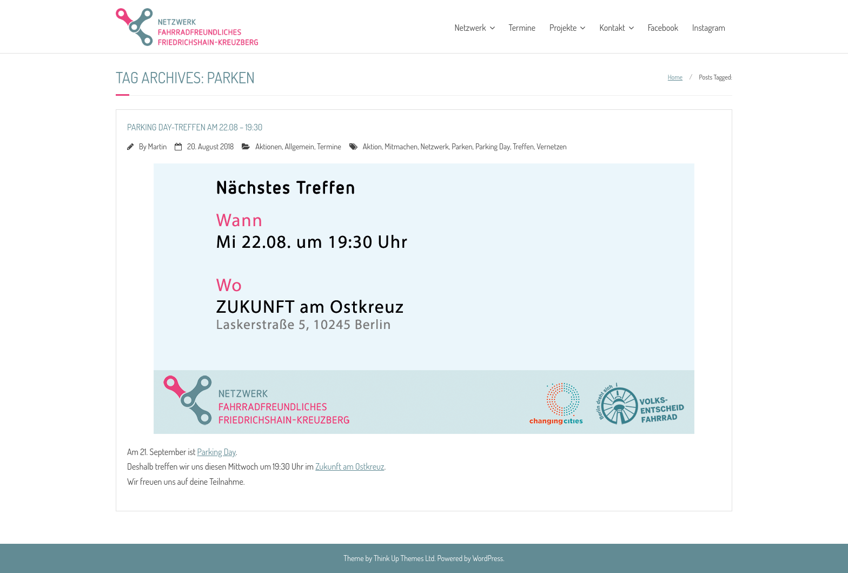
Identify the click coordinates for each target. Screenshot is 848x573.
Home (675, 77)
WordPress (488, 558)
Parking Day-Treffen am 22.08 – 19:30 (194, 127)
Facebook (663, 27)
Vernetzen (551, 146)
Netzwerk (470, 27)
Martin (157, 146)
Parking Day (492, 146)
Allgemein (299, 146)
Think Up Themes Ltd (404, 558)
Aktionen (268, 146)
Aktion (372, 146)
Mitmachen (401, 146)
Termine (522, 27)
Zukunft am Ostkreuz (349, 466)
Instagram (708, 27)
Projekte (563, 27)
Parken (462, 146)
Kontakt (612, 27)
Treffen (523, 146)
